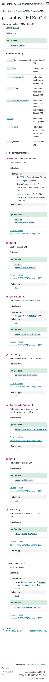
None (17, 595)
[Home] (4, 11)
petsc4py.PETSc (24, 11)
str (16, 396)
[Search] (42, 4)
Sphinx (10, 671)
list (16, 450)
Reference (11, 11)
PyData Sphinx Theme (37, 665)
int (16, 322)
